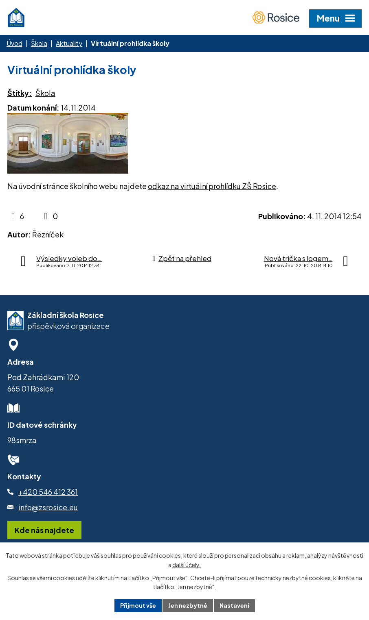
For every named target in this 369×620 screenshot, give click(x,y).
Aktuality (69, 43)
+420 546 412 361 (48, 491)
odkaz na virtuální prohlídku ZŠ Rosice (212, 186)
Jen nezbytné (187, 605)
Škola (39, 43)
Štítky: (19, 93)
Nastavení (234, 605)
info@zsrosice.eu (48, 507)
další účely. (186, 564)
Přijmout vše (138, 605)
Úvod (14, 43)
